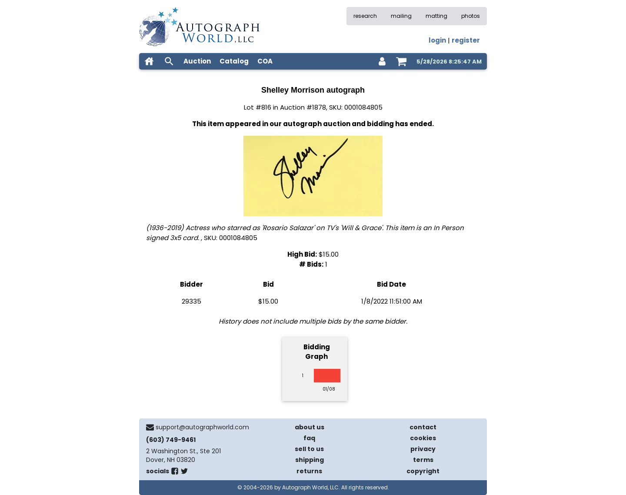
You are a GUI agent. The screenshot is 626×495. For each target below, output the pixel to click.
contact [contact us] (423, 427)
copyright (423, 471)
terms (423, 459)
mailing (401, 16)
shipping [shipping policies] (309, 459)
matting (436, 16)
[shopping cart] (401, 61)
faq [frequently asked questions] (309, 438)
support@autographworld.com (202, 427)
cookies (423, 438)
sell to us (309, 449)
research (365, 16)
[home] (149, 61)
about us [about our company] (309, 427)
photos (470, 16)
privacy (423, 449)
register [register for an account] (466, 40)
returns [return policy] (309, 471)
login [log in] (437, 40)
